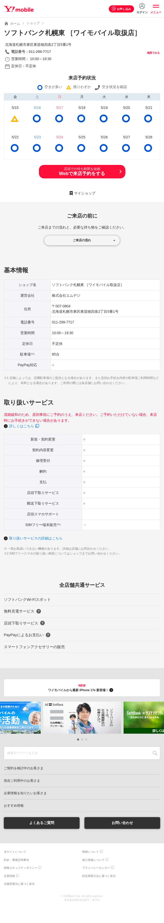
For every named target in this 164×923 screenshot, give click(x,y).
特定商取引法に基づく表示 (99, 875)
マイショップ (84, 193)
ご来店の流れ (82, 240)
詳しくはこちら (21, 426)
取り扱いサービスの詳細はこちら (36, 538)
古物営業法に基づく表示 (19, 883)
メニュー (155, 12)
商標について (90, 851)
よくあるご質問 (41, 823)
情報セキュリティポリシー (20, 867)
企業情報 (9, 875)
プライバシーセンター (96, 867)
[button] (78, 740)
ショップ (33, 23)
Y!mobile (19, 9)
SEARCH (155, 753)
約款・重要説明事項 (16, 859)
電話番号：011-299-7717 (31, 52)
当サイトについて (15, 851)
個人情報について (93, 859)
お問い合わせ (122, 823)
